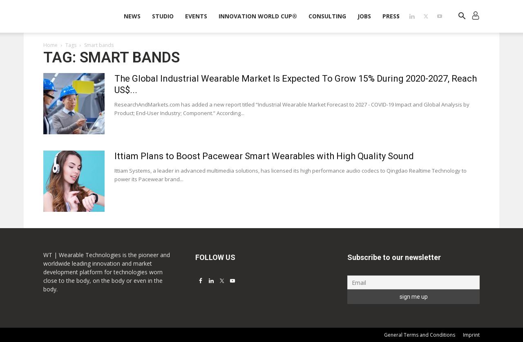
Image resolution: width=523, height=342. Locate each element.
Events (196, 16)
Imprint (471, 334)
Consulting (327, 16)
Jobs (364, 16)
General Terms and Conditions (419, 334)
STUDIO (163, 16)
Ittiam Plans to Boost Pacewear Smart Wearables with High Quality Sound (264, 156)
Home (50, 45)
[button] (462, 17)
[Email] (413, 282)
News (132, 16)
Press (391, 16)
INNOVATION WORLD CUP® (258, 16)
